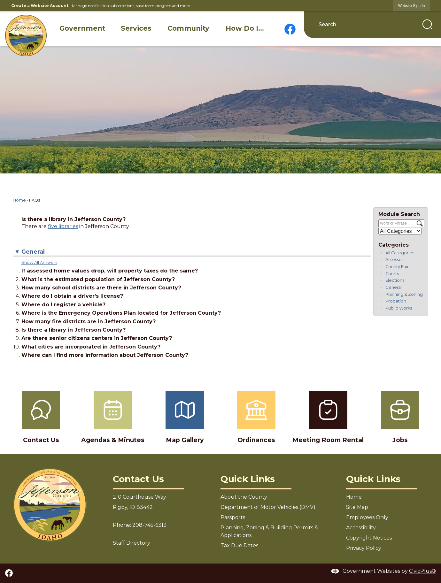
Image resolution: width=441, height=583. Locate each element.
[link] (411, 5)
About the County (243, 497)
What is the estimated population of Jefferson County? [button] (98, 279)
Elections (394, 280)
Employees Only (367, 517)
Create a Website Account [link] (39, 5)
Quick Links (247, 478)
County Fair (397, 266)
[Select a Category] (400, 231)
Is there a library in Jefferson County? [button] (73, 330)
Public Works (398, 308)
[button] (427, 24)
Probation (395, 301)
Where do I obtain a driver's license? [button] (72, 296)
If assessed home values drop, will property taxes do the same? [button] (109, 271)
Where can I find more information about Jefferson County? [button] (104, 355)
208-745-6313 (149, 525)
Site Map (357, 507)
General (393, 287)
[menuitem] (82, 28)
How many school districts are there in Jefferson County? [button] (101, 288)
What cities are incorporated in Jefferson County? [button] (90, 347)
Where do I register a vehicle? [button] (63, 305)
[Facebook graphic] (290, 29)
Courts (392, 273)
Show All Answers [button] (39, 262)
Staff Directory (131, 543)
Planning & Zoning (404, 294)
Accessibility (361, 528)
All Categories (399, 252)
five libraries (63, 226)
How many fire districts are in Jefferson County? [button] (88, 321)
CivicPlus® (422, 571)
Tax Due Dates (239, 545)
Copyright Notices (369, 538)
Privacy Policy (363, 548)
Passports (232, 517)
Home (19, 200)
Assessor (394, 259)
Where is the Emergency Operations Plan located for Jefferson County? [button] (121, 313)
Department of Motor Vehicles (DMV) (267, 507)
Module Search (399, 214)
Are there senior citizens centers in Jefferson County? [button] (96, 338)
